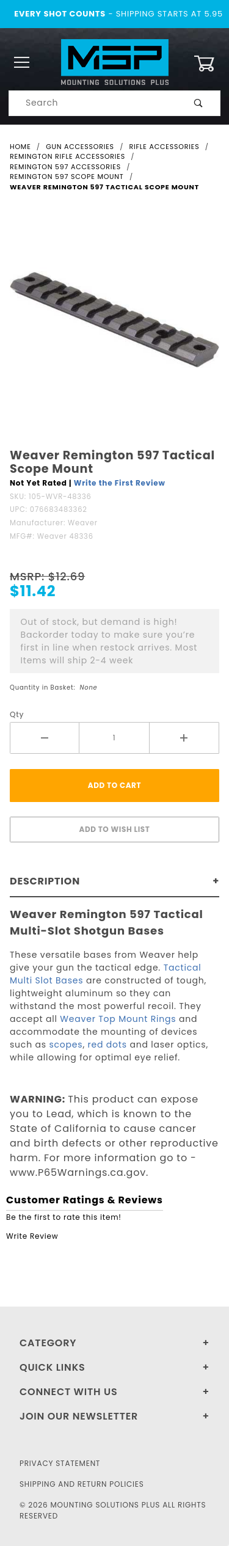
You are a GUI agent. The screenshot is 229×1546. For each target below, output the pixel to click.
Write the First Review (119, 483)
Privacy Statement (60, 1463)
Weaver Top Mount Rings (118, 1019)
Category (48, 1343)
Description (45, 881)
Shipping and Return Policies (82, 1484)
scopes (65, 1044)
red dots (107, 1044)
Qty (17, 714)
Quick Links (52, 1367)
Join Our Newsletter (79, 1416)
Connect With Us (68, 1392)
